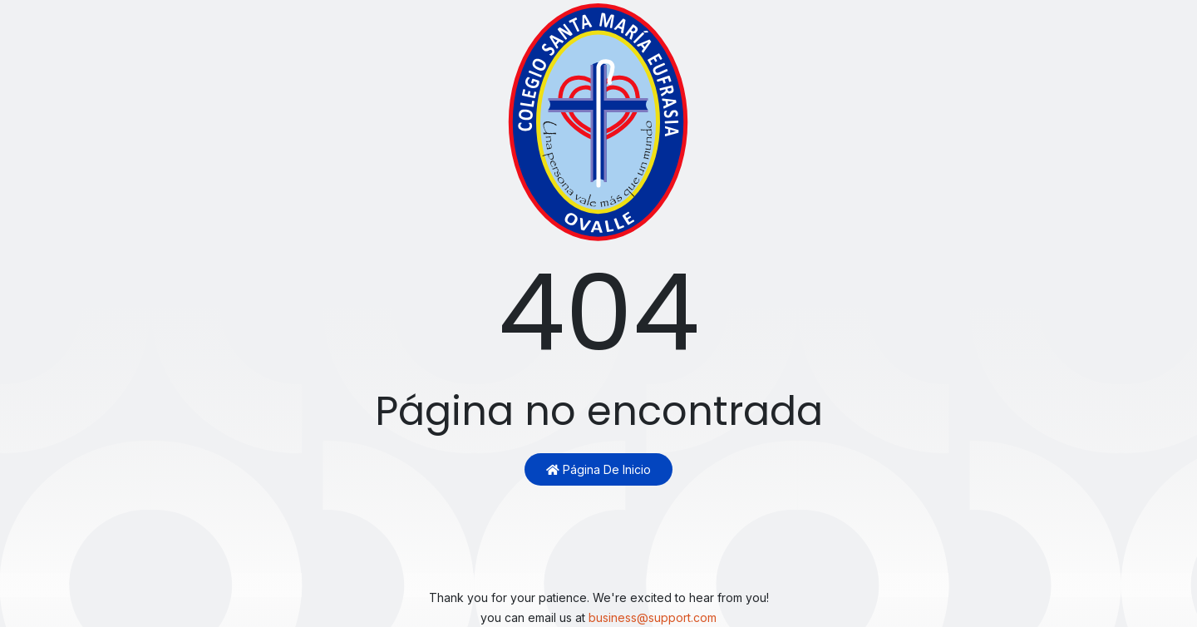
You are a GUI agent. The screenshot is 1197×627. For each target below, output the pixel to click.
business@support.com (653, 617)
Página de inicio (598, 469)
